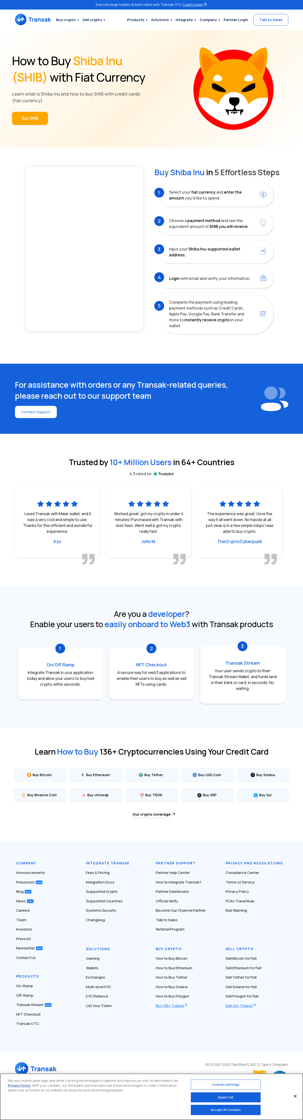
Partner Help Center (173, 872)
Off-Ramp (24, 995)
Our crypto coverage (152, 814)
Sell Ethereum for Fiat (244, 967)
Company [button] (208, 19)
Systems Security (101, 910)
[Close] (295, 1096)
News (25, 900)
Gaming (92, 958)
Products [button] (135, 19)
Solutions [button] (160, 19)
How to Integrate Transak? (178, 881)
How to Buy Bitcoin (171, 958)
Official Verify (167, 900)
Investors (24, 929)
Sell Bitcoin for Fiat (241, 958)
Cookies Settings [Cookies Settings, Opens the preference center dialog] (226, 1084)
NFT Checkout (28, 1014)
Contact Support (37, 412)
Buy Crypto (169, 948)
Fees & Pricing (97, 872)
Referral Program (170, 929)
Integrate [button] (184, 19)
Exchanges (95, 977)
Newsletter (29, 948)
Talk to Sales (270, 19)
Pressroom (29, 881)
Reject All (225, 1097)
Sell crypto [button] (97, 19)
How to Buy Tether (171, 977)
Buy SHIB (30, 118)
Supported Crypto (102, 891)
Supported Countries (104, 900)
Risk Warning (236, 910)
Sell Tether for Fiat (241, 977)
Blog (23, 891)
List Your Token (99, 1005)
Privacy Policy (237, 891)
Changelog (95, 919)
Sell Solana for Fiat (241, 986)
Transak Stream (33, 1004)
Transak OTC (27, 1023)
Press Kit (23, 938)
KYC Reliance (97, 996)
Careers (23, 910)
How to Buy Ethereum (174, 967)
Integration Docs (100, 881)
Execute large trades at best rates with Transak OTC (151, 4)
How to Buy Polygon (172, 996)
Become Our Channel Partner (181, 910)
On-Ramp (24, 985)
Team (21, 919)
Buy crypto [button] (71, 19)
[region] (151, 1096)
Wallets (92, 967)
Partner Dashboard (172, 891)
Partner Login (236, 19)
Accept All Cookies (226, 1110)
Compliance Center (242, 872)
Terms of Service (240, 881)
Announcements (30, 872)
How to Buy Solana (172, 986)
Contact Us (26, 957)
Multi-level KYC (98, 986)
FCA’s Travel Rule (240, 900)
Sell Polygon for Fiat (242, 996)
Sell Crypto (240, 948)
